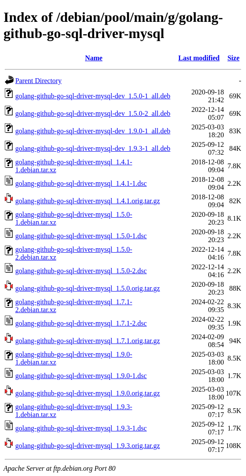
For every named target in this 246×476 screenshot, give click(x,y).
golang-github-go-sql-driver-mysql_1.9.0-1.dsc (81, 375)
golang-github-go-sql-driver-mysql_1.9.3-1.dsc (81, 428)
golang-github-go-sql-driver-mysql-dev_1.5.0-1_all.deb (93, 96)
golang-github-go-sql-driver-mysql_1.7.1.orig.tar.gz (87, 340)
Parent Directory (38, 80)
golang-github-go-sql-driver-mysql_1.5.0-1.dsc (81, 236)
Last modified (199, 58)
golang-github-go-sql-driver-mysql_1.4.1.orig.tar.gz (87, 201)
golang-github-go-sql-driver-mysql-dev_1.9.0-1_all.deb (93, 131)
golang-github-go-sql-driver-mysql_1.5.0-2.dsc (81, 270)
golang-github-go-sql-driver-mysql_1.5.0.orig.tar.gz (87, 288)
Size (233, 58)
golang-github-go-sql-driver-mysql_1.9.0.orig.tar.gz (87, 393)
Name (93, 58)
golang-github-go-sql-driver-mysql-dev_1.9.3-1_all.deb (93, 148)
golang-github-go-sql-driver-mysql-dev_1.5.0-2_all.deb (93, 113)
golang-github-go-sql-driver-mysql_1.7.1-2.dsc (81, 323)
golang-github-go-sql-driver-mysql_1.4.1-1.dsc (81, 183)
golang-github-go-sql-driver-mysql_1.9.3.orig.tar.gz (87, 445)
